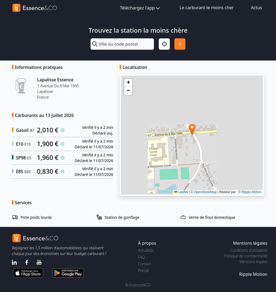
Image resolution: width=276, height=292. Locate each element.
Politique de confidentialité (245, 256)
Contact (144, 263)
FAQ (141, 257)
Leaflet (181, 192)
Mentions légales (253, 261)
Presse (143, 270)
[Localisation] (164, 43)
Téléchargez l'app (140, 8)
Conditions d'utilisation (248, 250)
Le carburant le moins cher (207, 8)
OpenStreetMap (205, 192)
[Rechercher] (179, 43)
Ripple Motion (251, 192)
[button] (192, 129)
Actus (256, 8)
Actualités (146, 250)
